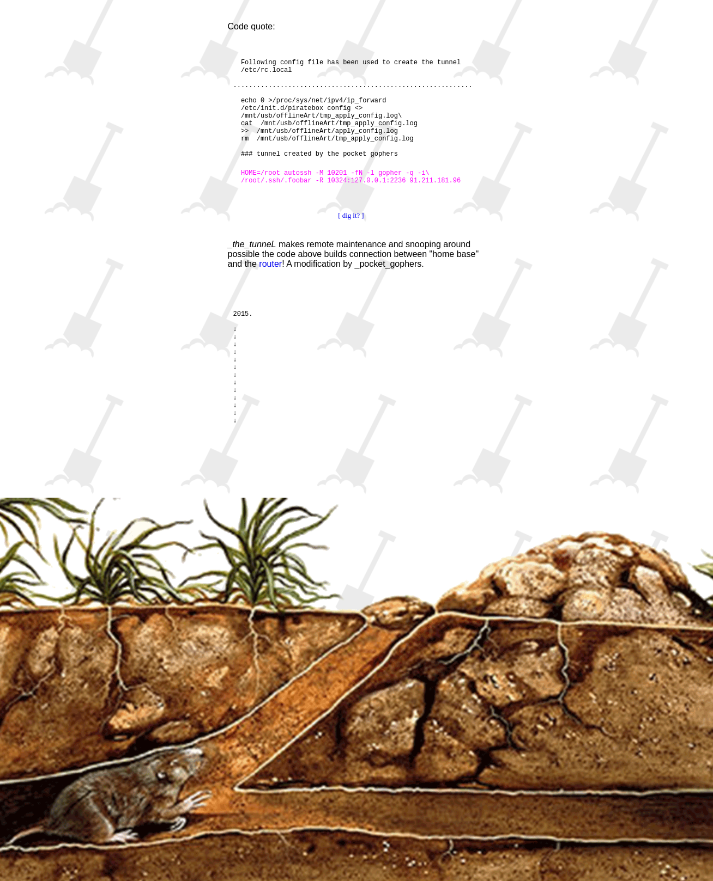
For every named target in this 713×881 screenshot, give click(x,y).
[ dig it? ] (351, 215)
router (270, 263)
